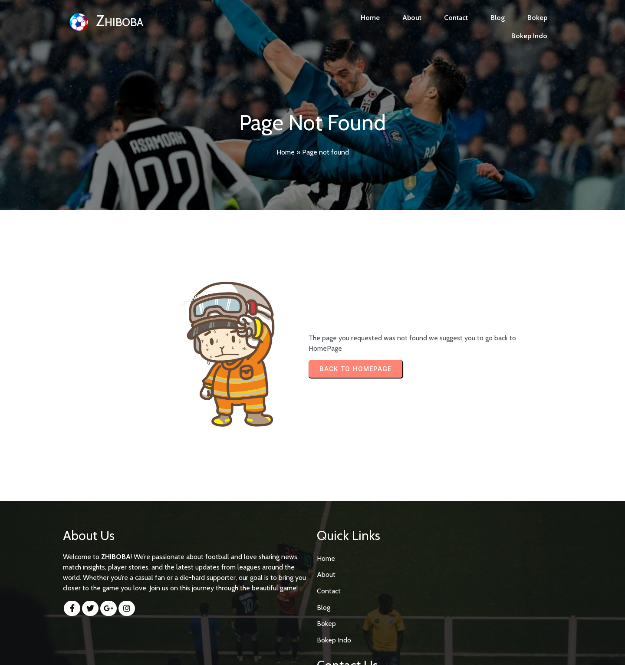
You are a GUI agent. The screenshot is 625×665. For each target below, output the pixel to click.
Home (285, 152)
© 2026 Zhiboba (312, 650)
